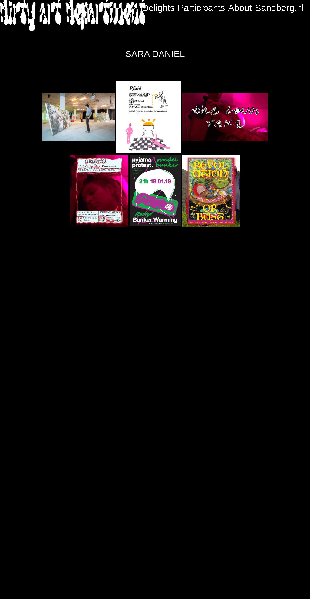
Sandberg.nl (279, 8)
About (240, 8)
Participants (201, 8)
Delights (158, 8)
